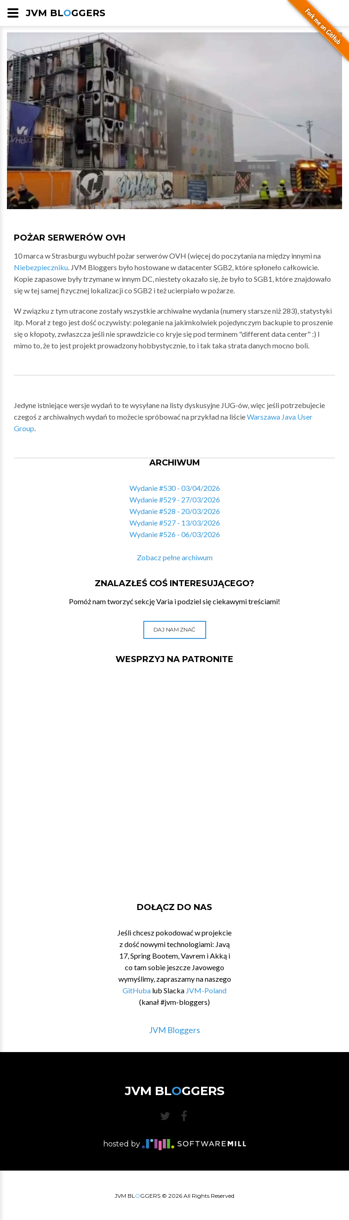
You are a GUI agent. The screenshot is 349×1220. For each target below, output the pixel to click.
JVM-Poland (206, 990)
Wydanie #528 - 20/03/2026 (174, 511)
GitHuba (136, 990)
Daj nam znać (174, 629)
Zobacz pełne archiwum (175, 557)
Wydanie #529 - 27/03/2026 (174, 499)
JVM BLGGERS (65, 13)
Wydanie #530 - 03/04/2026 (174, 487)
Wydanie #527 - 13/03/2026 (174, 522)
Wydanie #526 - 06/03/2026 (174, 534)
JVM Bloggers (174, 1030)
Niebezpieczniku (41, 267)
